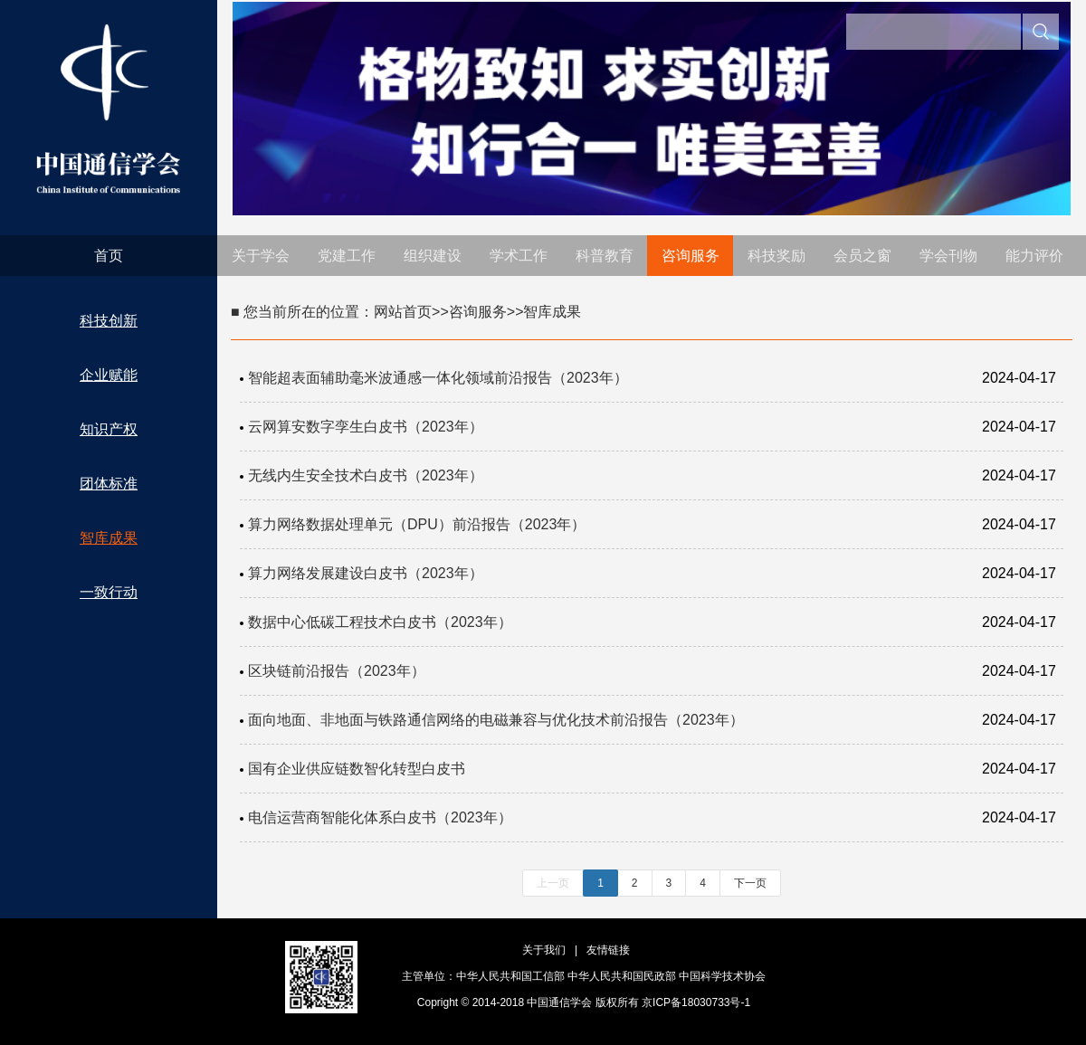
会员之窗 (862, 255)
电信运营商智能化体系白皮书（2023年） (380, 817)
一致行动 (109, 592)
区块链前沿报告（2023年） (336, 671)
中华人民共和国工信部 (510, 976)
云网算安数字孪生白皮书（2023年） (365, 426)
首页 (108, 255)
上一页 (553, 883)
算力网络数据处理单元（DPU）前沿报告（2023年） (417, 524)
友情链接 (608, 950)
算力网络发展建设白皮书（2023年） (365, 573)
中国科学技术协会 (722, 976)
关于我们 (544, 950)
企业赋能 (109, 375)
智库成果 (109, 538)
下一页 (750, 883)
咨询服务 (690, 255)
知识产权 (109, 429)
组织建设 (433, 255)
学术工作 (519, 255)
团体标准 (109, 483)
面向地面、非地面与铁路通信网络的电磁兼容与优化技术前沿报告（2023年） (496, 719)
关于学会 (261, 255)
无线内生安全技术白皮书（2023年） (365, 475)
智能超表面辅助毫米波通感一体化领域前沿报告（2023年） (438, 377)
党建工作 (347, 255)
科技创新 (109, 320)
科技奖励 (776, 255)
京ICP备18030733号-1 (696, 1002)
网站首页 (403, 311)
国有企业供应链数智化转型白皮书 (356, 768)
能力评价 (1034, 255)
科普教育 (605, 255)
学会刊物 (948, 255)
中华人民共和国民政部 (621, 976)
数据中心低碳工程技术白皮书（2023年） (380, 622)
